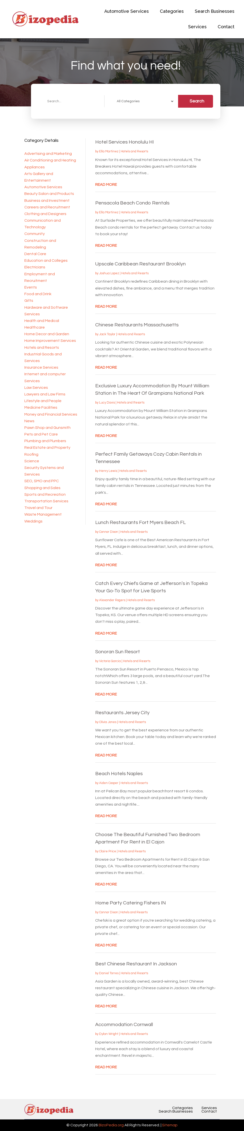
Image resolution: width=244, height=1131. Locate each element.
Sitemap (170, 1125)
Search (197, 101)
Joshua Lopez (109, 273)
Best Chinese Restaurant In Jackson (136, 963)
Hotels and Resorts (134, 151)
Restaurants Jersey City (122, 712)
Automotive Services (126, 11)
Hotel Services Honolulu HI (124, 142)
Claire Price (107, 851)
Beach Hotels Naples (119, 773)
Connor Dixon (108, 532)
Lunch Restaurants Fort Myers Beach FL (140, 522)
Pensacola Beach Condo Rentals (132, 203)
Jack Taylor (107, 334)
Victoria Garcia (110, 661)
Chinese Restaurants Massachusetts (137, 324)
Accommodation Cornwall (124, 1024)
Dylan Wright (108, 1034)
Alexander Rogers (112, 600)
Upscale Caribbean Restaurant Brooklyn (140, 263)
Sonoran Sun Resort (117, 651)
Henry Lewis (108, 471)
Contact (226, 26)
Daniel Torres (109, 973)
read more (106, 185)
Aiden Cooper (108, 783)
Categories (172, 11)
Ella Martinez (109, 151)
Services (197, 26)
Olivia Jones (107, 722)
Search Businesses (214, 11)
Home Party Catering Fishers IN (130, 902)
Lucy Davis (107, 402)
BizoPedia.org (111, 1125)
